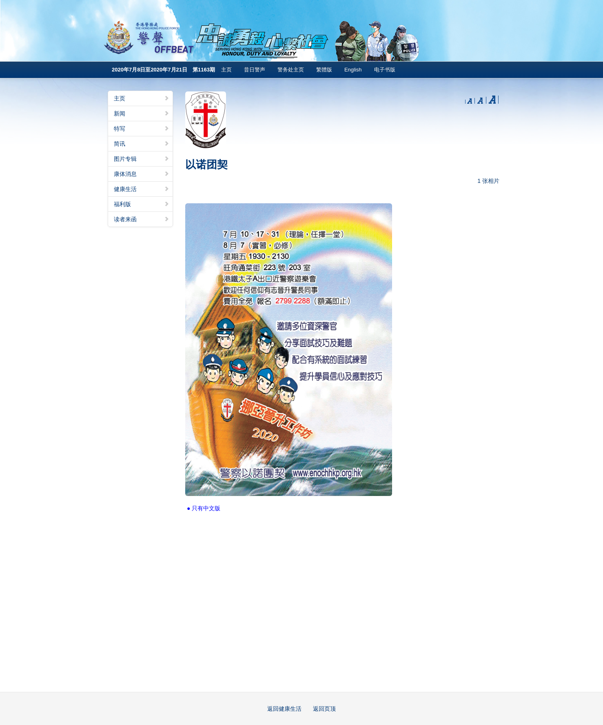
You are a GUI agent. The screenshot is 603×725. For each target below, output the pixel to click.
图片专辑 (141, 159)
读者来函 (141, 219)
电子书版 (384, 70)
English (353, 70)
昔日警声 (254, 70)
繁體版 (324, 70)
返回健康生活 (284, 708)
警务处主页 (290, 70)
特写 (141, 128)
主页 (226, 70)
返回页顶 (324, 708)
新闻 (141, 113)
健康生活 (141, 189)
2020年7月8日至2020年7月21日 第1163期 (163, 70)
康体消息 (141, 174)
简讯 (141, 143)
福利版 (141, 204)
